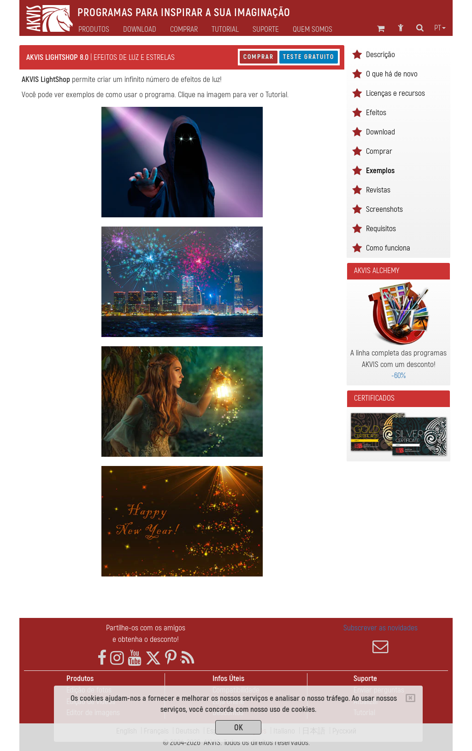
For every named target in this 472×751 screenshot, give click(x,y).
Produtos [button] (93, 29)
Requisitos (381, 228)
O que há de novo (392, 74)
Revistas (378, 190)
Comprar (258, 57)
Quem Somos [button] (312, 29)
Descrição (380, 54)
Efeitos (376, 112)
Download (139, 29)
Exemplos (380, 170)
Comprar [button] (184, 29)
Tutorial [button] (225, 29)
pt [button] (440, 28)
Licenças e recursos (395, 93)
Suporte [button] (266, 29)
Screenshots (384, 209)
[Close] (410, 698)
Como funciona (388, 248)
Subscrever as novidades (380, 638)
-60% (398, 375)
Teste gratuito (308, 57)
